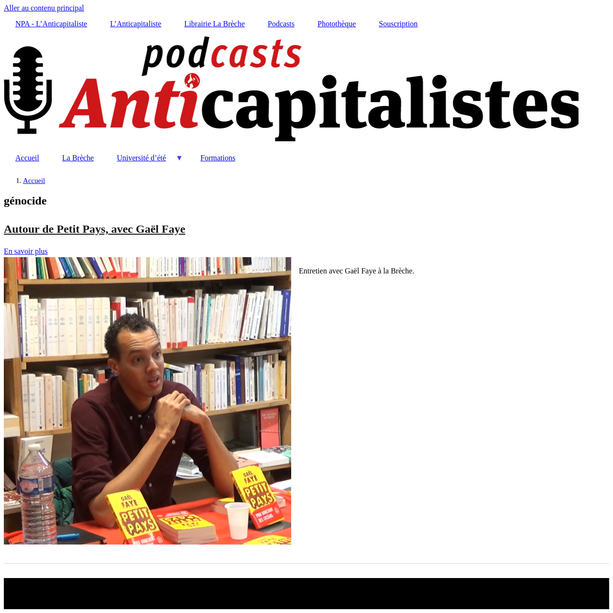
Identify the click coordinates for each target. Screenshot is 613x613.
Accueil (27, 158)
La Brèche (78, 158)
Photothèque (337, 24)
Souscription (398, 24)
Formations (218, 158)
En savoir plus (26, 251)
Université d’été (144, 162)
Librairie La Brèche (214, 24)
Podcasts (281, 24)
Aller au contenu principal (44, 8)
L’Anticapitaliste (135, 24)
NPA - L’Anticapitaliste (51, 24)
